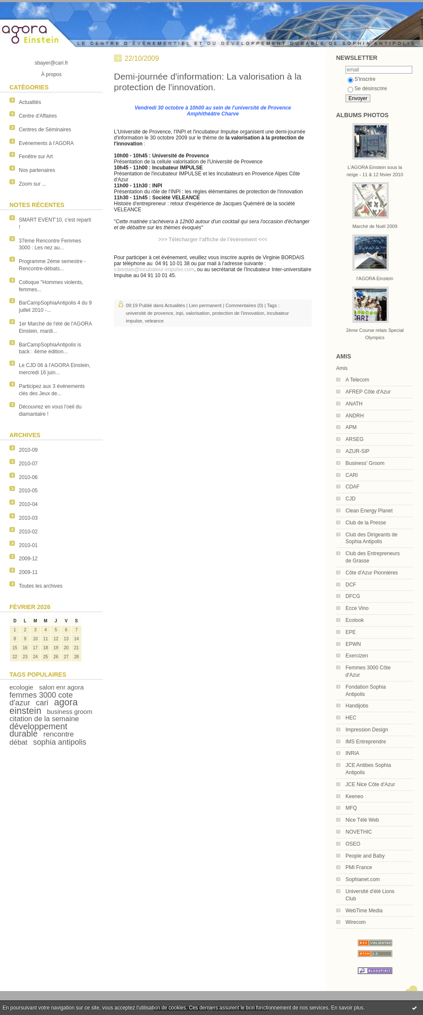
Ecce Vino (357, 608)
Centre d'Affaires (38, 116)
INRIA (352, 753)
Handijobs (357, 706)
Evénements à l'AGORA (46, 143)
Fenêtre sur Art (36, 157)
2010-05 (28, 491)
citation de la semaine (44, 719)
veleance (154, 320)
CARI (352, 475)
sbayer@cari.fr (51, 63)
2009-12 (28, 559)
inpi (179, 313)
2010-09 (28, 450)
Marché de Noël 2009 (374, 226)
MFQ (351, 808)
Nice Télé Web (362, 820)
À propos (51, 74)
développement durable (38, 730)
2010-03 (28, 518)
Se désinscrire (367, 89)
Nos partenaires (37, 170)
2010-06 (28, 477)
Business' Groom (365, 463)
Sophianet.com (363, 879)
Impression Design (367, 730)
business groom (69, 711)
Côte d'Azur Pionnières (372, 573)
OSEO (353, 844)
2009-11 (28, 572)
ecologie (21, 687)
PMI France (359, 867)
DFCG (353, 596)
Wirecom (356, 922)
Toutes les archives (41, 586)
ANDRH (355, 416)
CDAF (353, 487)
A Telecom (357, 380)
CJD (350, 499)
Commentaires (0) (244, 305)
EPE (351, 632)
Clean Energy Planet (369, 511)
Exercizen (357, 656)
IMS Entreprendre (366, 742)
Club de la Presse (366, 523)
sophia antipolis (59, 742)
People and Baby (365, 856)
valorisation (198, 313)
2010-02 (28, 532)
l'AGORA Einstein (375, 278)
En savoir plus (347, 1008)
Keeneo (354, 796)
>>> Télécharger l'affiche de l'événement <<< (213, 240)
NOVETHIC (359, 832)
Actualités (30, 102)
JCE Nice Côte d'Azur (370, 784)
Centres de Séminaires (45, 130)
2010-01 (28, 545)
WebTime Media (364, 911)
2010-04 (28, 504)
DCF (351, 585)
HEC (351, 718)
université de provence (149, 313)
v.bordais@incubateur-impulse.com (154, 269)
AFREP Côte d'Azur (368, 392)
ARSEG (354, 439)
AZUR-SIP (357, 451)
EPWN (353, 644)
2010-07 (28, 464)
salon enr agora (61, 687)
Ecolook (355, 620)
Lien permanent (205, 305)
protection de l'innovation (238, 313)
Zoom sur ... (32, 184)
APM (351, 427)
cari (42, 702)
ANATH (354, 404)
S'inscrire (361, 79)
